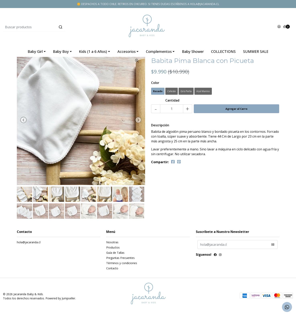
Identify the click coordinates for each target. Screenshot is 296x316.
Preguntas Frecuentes (120, 259)
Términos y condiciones (121, 265)
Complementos (159, 53)
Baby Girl (35, 53)
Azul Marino (203, 93)
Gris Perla (186, 93)
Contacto (112, 270)
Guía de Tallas (115, 254)
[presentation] (24, 122)
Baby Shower (193, 53)
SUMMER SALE (255, 53)
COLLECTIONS (223, 53)
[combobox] (51, 27)
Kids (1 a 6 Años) (93, 53)
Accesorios (126, 53)
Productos (113, 249)
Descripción (160, 127)
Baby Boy (61, 53)
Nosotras (112, 244)
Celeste (171, 93)
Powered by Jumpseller (60, 300)
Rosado (158, 93)
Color (155, 84)
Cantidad (172, 102)
